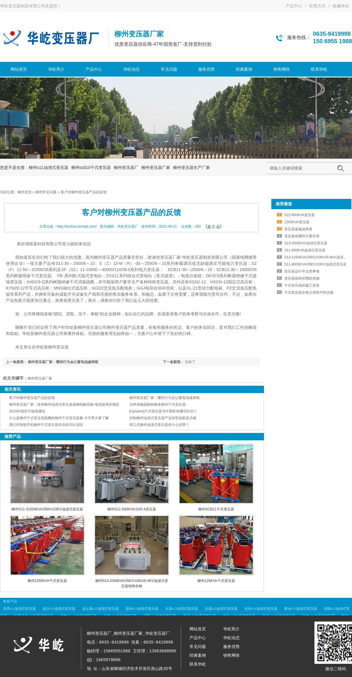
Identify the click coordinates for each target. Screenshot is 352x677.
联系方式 (317, 6)
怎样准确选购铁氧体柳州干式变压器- (158, 404)
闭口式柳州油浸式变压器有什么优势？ (159, 425)
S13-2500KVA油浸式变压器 (305, 243)
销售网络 (281, 69)
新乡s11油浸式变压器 (300, 609)
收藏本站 (341, 6)
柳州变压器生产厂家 (191, 167)
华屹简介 (56, 69)
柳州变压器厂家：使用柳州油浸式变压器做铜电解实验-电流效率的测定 (64, 404)
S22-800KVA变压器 (299, 215)
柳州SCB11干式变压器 (216, 509)
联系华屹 (319, 69)
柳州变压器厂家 (155, 167)
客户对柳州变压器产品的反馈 (32, 398)
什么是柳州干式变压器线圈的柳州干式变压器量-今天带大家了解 (59, 418)
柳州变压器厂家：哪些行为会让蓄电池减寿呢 (63, 362)
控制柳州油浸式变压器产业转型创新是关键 (162, 418)
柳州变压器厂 (126, 167)
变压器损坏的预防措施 (301, 278)
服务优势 (206, 69)
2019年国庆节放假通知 (27, 411)
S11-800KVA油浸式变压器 (305, 250)
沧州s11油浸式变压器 (260, 609)
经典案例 (244, 69)
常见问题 (169, 69)
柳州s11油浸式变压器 (48, 167)
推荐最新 (284, 204)
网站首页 (19, 69)
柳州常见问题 (46, 192)
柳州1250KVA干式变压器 (47, 581)
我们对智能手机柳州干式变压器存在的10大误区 (46, 425)
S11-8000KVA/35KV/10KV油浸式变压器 (315, 264)
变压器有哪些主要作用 (301, 236)
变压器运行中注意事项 (301, 271)
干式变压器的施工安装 (301, 285)
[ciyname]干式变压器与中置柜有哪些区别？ (163, 411)
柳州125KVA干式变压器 (216, 581)
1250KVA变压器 (296, 222)
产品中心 (294, 6)
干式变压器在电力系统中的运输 (309, 292)
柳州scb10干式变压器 (91, 167)
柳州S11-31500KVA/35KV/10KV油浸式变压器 (47, 509)
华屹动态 (131, 69)
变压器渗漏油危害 (298, 229)
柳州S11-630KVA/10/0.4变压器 (131, 509)
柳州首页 (25, 192)
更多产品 (10, 601)
